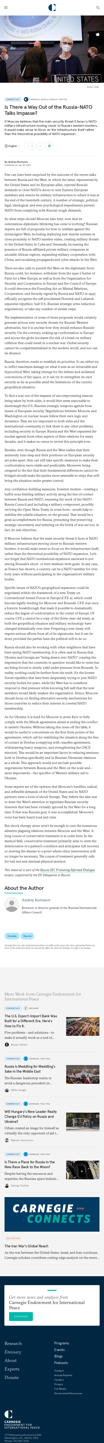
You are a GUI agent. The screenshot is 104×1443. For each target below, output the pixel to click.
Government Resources (68, 1393)
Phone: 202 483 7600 (17, 1440)
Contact (59, 1370)
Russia (27, 936)
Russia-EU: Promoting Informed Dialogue (67, 870)
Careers (59, 1379)
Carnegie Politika (39, 1058)
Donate (12, 1377)
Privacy (58, 1384)
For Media (60, 1388)
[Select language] (12, 146)
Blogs (58, 1356)
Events (59, 1349)
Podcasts (61, 1362)
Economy (12, 936)
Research (13, 1343)
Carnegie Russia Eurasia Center (48, 99)
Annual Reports (63, 1375)
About (11, 1360)
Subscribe (21, 1316)
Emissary (34, 1008)
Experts (12, 1369)
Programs (61, 1343)
